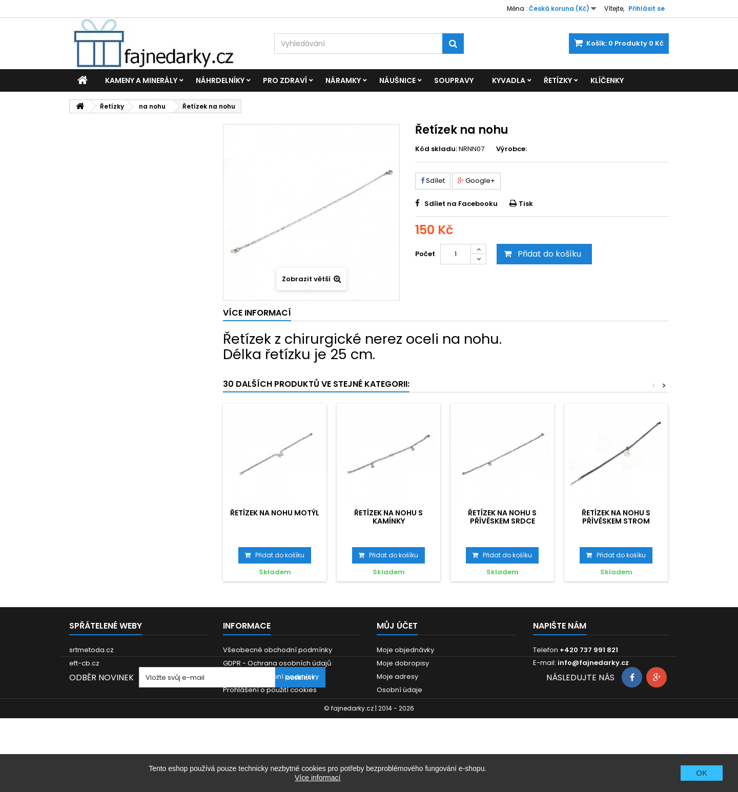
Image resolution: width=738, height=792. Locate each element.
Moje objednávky (405, 650)
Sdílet (433, 180)
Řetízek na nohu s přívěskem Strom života (616, 521)
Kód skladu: (436, 149)
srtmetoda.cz (91, 650)
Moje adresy (397, 676)
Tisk (526, 204)
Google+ (476, 180)
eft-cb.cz (84, 663)
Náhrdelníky (220, 80)
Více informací (317, 778)
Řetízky (558, 80)
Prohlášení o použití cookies (270, 690)
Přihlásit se (646, 8)
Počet (425, 254)
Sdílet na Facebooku (461, 204)
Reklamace (242, 703)
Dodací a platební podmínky (271, 676)
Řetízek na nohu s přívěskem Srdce (502, 517)
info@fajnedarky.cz (593, 663)
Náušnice (397, 80)
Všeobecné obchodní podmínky (277, 650)
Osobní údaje (399, 690)
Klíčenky (607, 80)
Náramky (343, 80)
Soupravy (454, 80)
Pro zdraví (285, 80)
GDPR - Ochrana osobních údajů (277, 663)
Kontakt (235, 716)
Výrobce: (511, 149)
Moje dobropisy (403, 663)
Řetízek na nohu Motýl (274, 513)
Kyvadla (508, 80)
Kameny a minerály (141, 80)
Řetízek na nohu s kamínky (388, 517)
